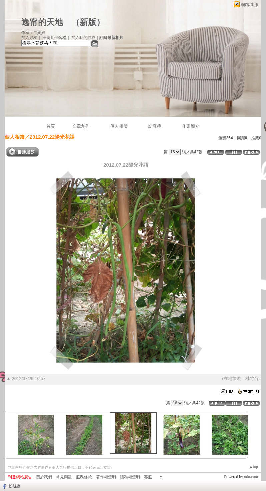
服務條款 (84, 477)
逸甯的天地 (42, 22)
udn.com (251, 476)
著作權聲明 (106, 477)
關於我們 (44, 477)
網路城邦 (249, 4)
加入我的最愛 (83, 37)
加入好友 (29, 37)
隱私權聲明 (130, 477)
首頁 (50, 126)
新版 (88, 22)
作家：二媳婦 (33, 32)
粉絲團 (15, 486)
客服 (148, 477)
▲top (253, 466)
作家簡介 (190, 126)
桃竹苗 (251, 378)
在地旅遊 (232, 378)
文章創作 (81, 126)
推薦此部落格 (54, 37)
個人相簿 (119, 126)
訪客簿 (154, 126)
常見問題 (64, 477)
